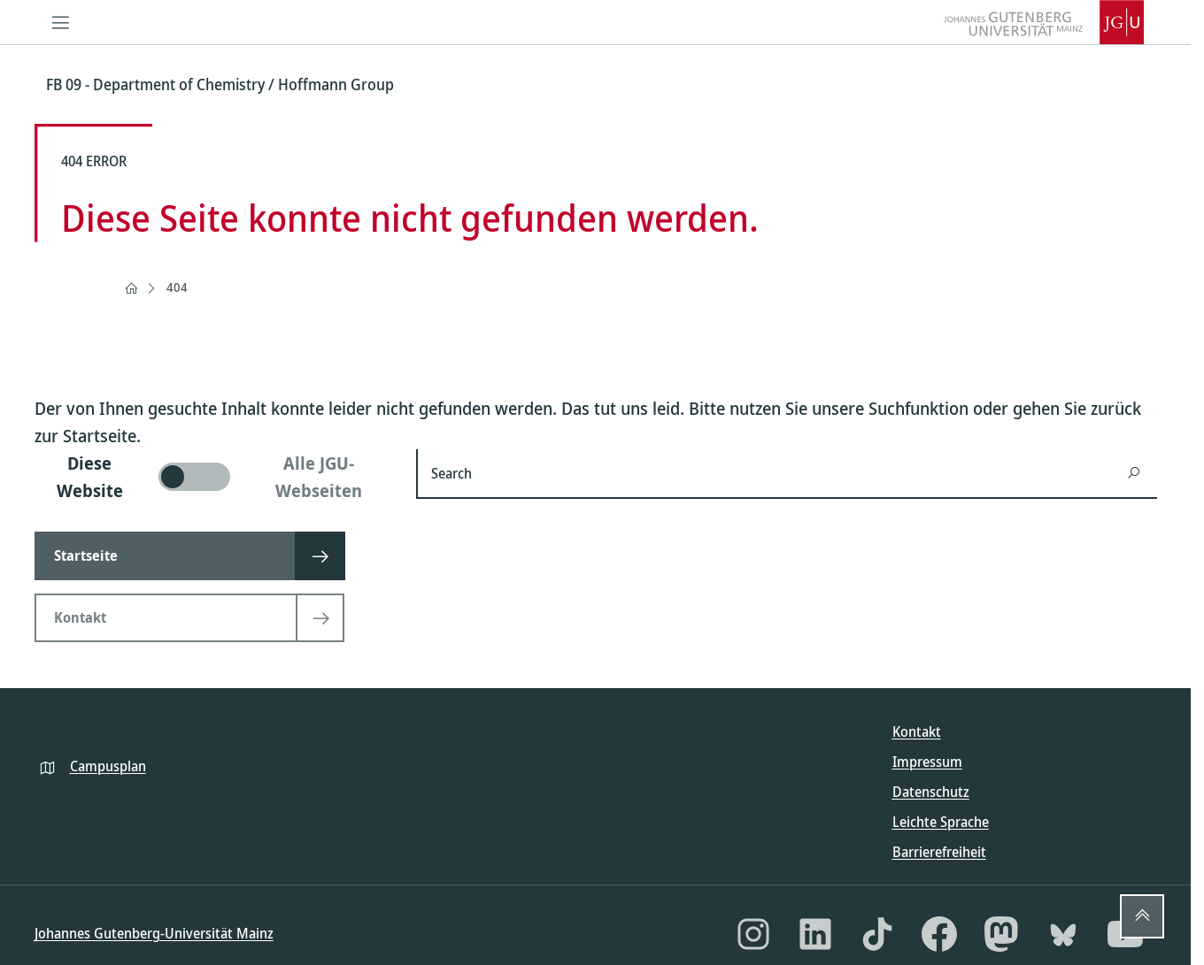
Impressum (927, 761)
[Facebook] (939, 934)
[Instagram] (753, 934)
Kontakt (916, 731)
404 (177, 287)
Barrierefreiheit (939, 852)
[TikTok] (877, 934)
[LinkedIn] (815, 934)
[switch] (215, 476)
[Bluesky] (1063, 934)
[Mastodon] (1001, 934)
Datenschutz (930, 791)
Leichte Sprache (940, 821)
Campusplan (108, 766)
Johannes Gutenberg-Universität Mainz (154, 933)
